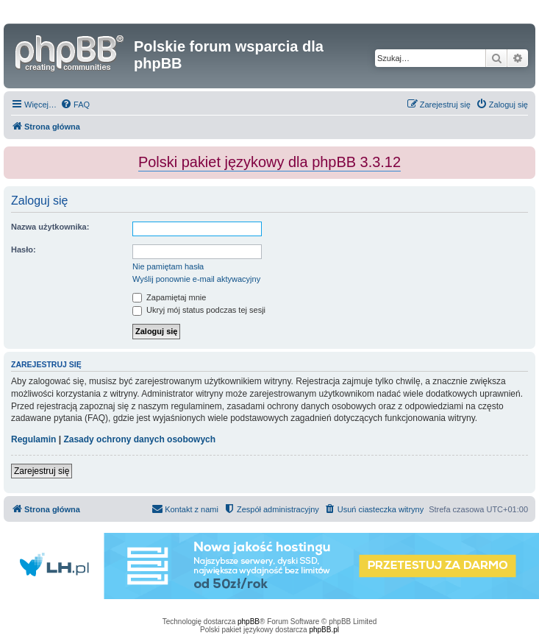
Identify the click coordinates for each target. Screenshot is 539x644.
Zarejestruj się (41, 471)
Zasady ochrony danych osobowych (139, 439)
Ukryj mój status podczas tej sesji (198, 309)
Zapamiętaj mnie (169, 297)
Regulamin (33, 439)
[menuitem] (75, 104)
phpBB (249, 622)
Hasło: (23, 249)
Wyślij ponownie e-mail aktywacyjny (196, 279)
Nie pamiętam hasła (168, 266)
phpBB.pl (324, 630)
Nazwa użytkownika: (50, 226)
